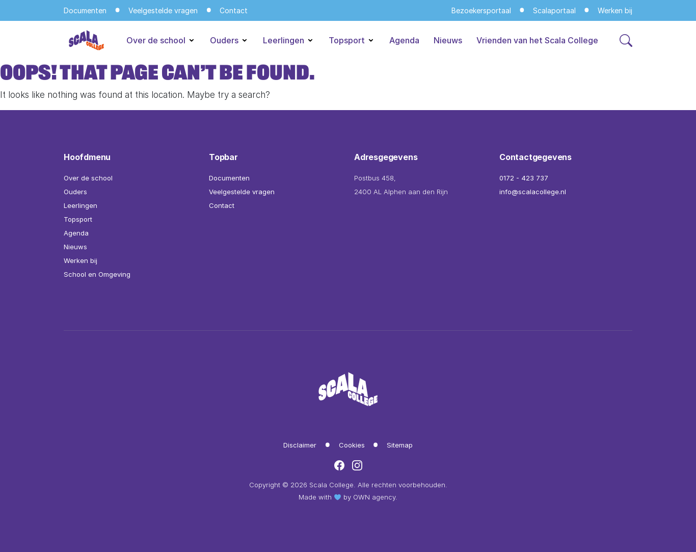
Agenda (404, 40)
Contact (234, 10)
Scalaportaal (554, 10)
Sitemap (400, 445)
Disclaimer (299, 445)
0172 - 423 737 (523, 178)
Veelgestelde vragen (163, 10)
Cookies (352, 445)
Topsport (352, 40)
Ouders (229, 40)
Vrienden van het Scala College (537, 40)
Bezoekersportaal (481, 10)
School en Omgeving (97, 274)
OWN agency (374, 497)
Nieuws (448, 40)
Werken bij (615, 10)
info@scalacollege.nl (532, 192)
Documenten (85, 10)
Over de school (161, 40)
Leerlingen (288, 40)
